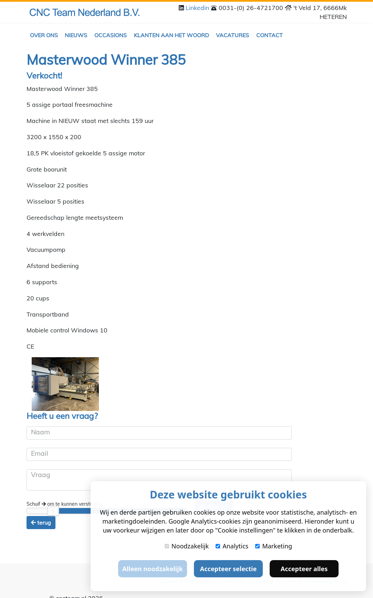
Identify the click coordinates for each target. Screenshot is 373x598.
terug (41, 522)
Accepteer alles (304, 569)
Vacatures (232, 35)
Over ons (44, 35)
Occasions (110, 35)
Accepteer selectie (228, 569)
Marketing (273, 546)
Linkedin (198, 7)
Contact (269, 35)
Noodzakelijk (187, 546)
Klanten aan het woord (171, 35)
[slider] (53, 511)
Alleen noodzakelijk (152, 569)
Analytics (232, 546)
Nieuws (76, 35)
